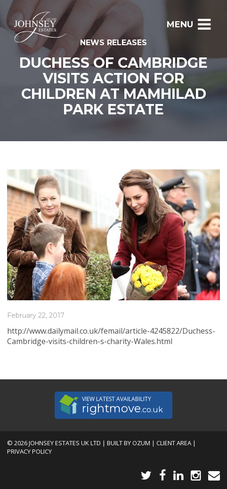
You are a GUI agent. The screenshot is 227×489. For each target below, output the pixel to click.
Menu (189, 24)
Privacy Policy (29, 451)
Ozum (141, 443)
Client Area (173, 443)
